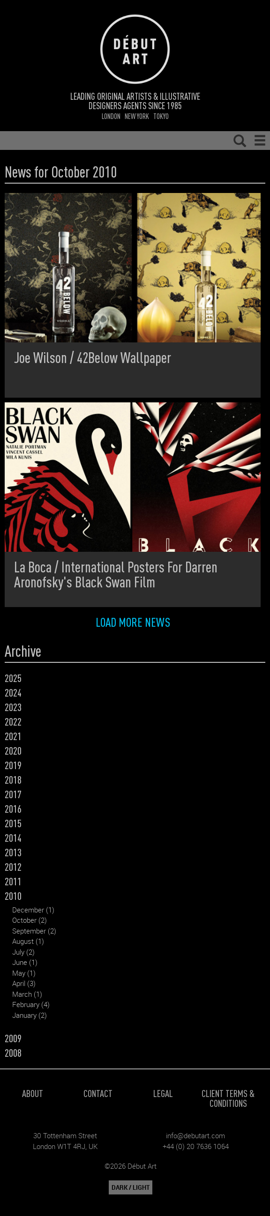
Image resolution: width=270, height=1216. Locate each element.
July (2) (23, 951)
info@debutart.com (195, 1135)
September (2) (34, 930)
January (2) (29, 1015)
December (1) (33, 909)
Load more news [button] (133, 622)
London (111, 116)
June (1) (25, 962)
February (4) (31, 1004)
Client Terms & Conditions (228, 1098)
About (32, 1093)
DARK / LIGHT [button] (131, 1187)
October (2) (29, 920)
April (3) (24, 983)
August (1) (28, 941)
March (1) (27, 994)
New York (137, 116)
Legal (163, 1093)
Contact (97, 1093)
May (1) (24, 973)
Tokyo (161, 116)
